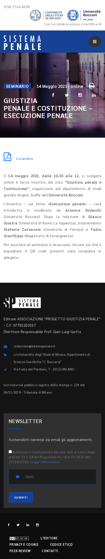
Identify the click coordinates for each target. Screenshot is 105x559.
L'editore (49, 538)
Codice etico (61, 544)
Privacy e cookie (24, 544)
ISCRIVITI (21, 497)
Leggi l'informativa (45, 461)
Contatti (50, 551)
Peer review (19, 551)
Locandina (18, 158)
